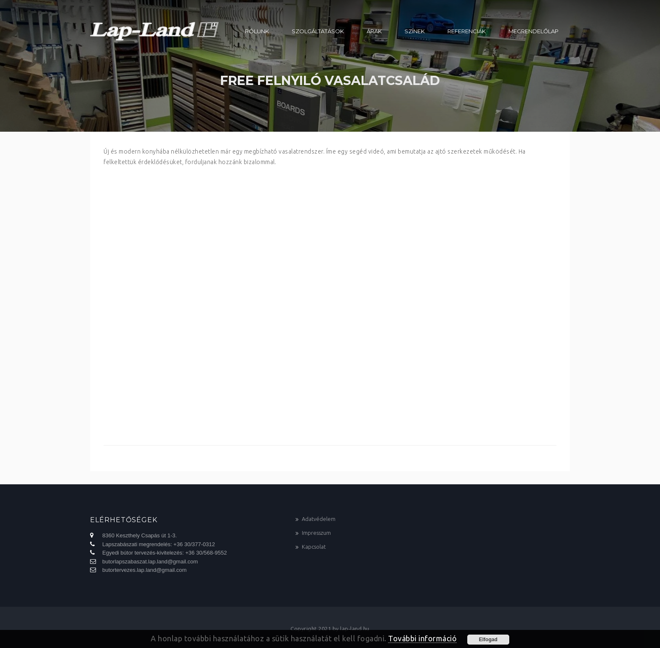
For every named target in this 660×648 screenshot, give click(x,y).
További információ (422, 638)
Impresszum (316, 533)
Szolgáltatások (318, 31)
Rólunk (257, 31)
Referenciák (466, 31)
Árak (374, 31)
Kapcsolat (314, 547)
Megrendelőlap (533, 31)
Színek (415, 31)
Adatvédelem (318, 519)
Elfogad (488, 640)
